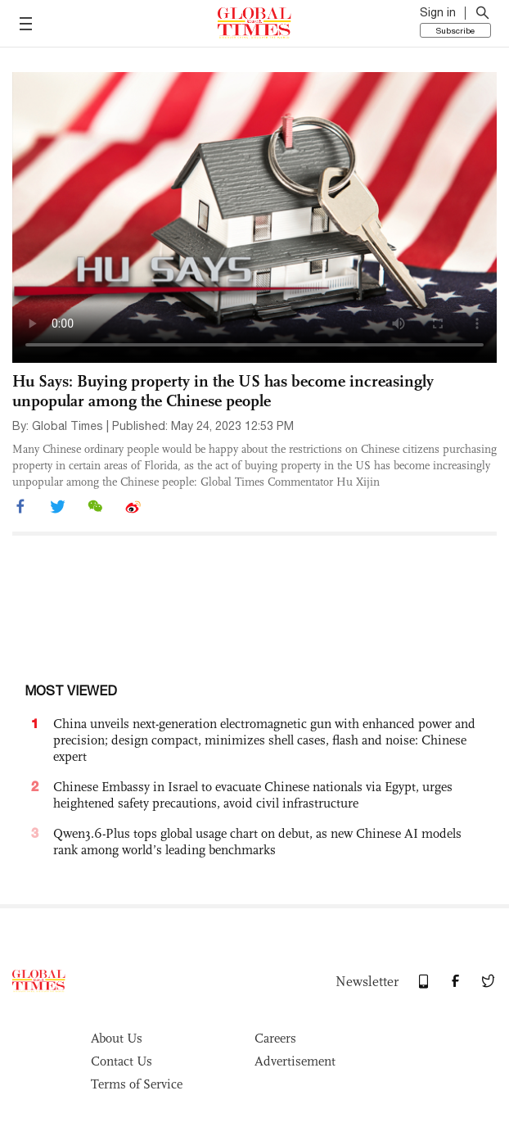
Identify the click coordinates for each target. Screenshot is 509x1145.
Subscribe (455, 30)
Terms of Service (136, 1084)
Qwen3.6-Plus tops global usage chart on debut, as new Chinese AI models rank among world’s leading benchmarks (257, 842)
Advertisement (295, 1061)
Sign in (438, 12)
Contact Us (121, 1061)
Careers (275, 1038)
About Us (116, 1038)
